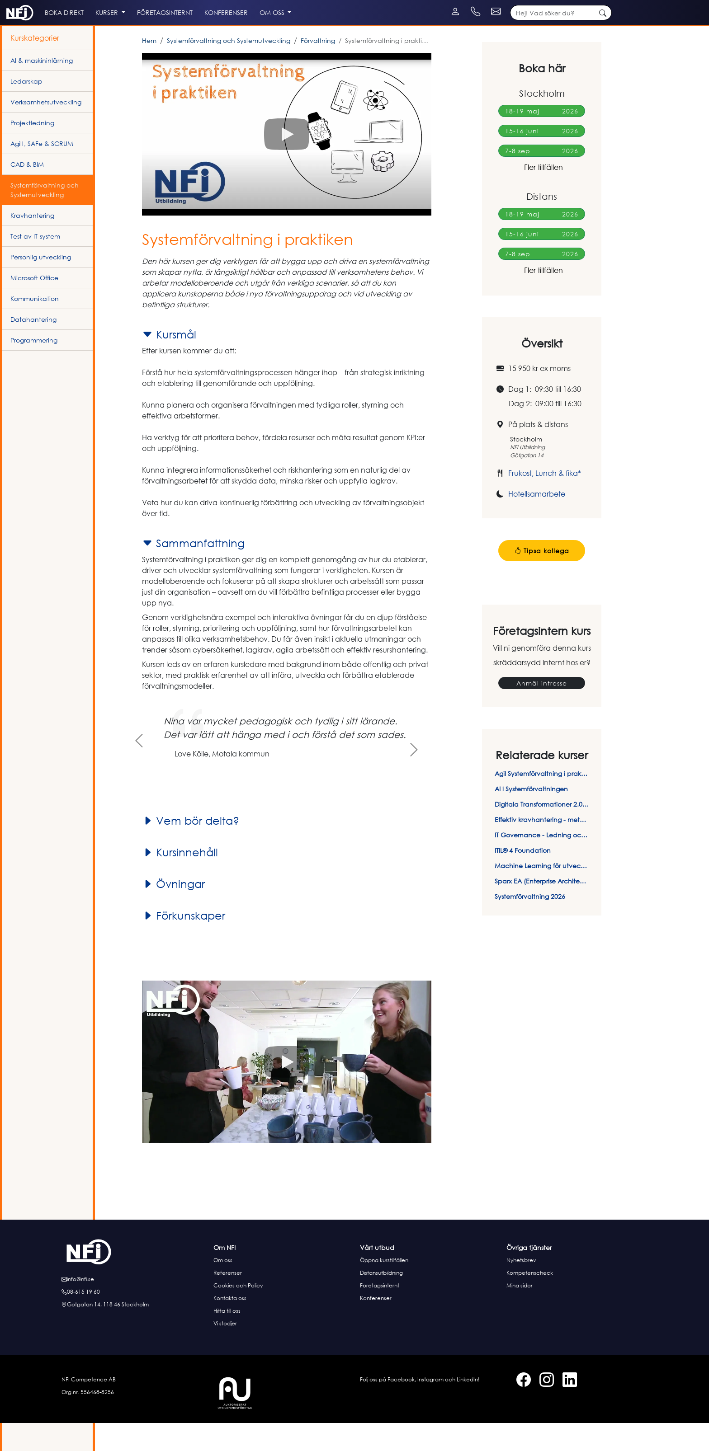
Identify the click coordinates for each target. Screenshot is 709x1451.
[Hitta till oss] (134, 1332)
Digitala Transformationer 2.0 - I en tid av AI (542, 832)
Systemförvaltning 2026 (530, 924)
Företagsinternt (379, 1313)
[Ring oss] (134, 1320)
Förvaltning (318, 68)
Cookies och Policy (238, 1313)
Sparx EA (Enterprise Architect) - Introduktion (542, 909)
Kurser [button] (147, 32)
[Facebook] (10, 4)
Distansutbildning (381, 1300)
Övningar (173, 912)
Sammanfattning (193, 571)
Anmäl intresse (541, 711)
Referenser (227, 1300)
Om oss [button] (345, 32)
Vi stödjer (225, 1351)
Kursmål (169, 362)
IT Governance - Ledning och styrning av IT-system (542, 863)
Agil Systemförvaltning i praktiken (542, 801)
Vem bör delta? (190, 848)
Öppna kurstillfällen (384, 1288)
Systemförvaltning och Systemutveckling (228, 68)
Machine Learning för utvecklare (542, 893)
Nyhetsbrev (521, 1288)
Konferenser (376, 1326)
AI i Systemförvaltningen (531, 817)
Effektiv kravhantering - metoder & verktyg (542, 847)
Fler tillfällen (541, 195)
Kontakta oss (229, 1326)
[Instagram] (19, 4)
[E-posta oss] (134, 1307)
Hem (149, 68)
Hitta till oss (227, 1338)
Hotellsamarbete (536, 521)
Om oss (222, 1288)
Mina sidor (519, 1313)
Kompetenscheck (529, 1300)
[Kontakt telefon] (540, 4)
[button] (286, 162)
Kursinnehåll (180, 880)
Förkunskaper (183, 943)
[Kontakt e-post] (595, 4)
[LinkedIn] (28, 4)
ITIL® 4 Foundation (523, 878)
